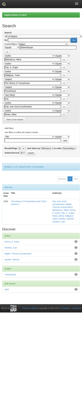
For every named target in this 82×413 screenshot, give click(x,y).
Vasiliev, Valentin (66, 219)
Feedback (76, 308)
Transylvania (10, 274)
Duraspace (65, 308)
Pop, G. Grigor (67, 213)
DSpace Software (30, 308)
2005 (6, 289)
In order (58, 148)
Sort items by (33, 148)
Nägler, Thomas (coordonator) (18, 253)
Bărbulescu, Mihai (60, 210)
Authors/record (11, 153)
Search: (8, 33)
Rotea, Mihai (58, 216)
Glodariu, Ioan (58, 222)
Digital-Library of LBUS (15, 15)
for (5, 40)
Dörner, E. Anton (11, 242)
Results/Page (10, 148)
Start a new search (14, 119)
